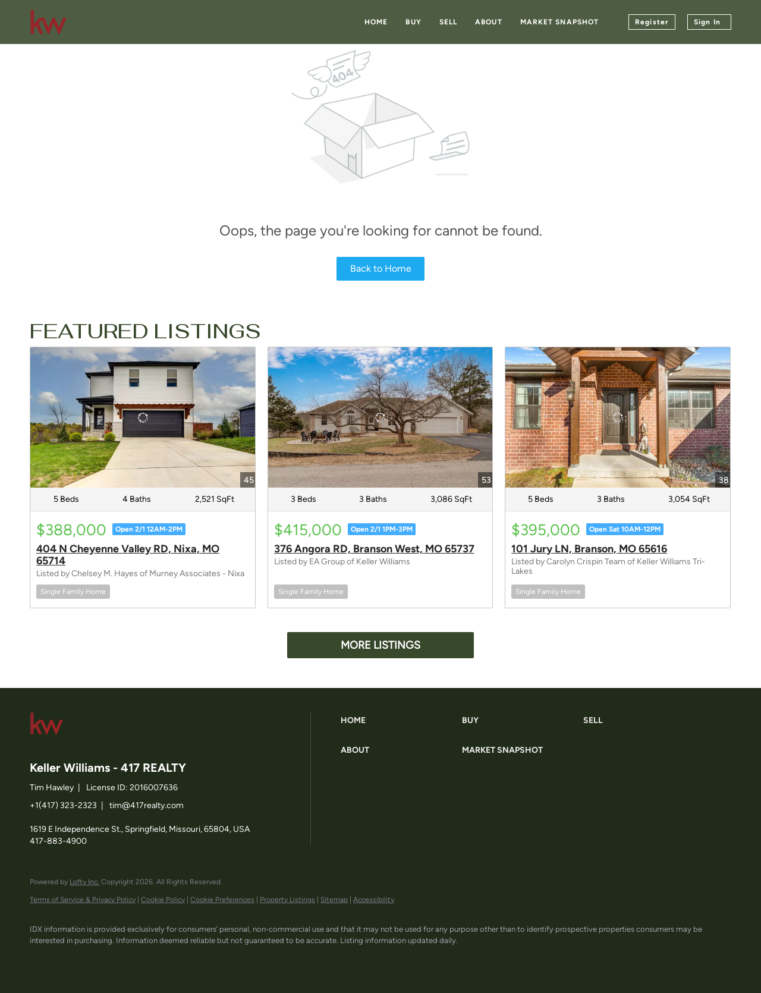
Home (376, 22)
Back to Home (380, 268)
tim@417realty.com (146, 805)
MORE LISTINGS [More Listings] (380, 645)
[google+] (182, 961)
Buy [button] (413, 22)
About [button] (488, 22)
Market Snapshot (559, 22)
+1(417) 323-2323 (63, 805)
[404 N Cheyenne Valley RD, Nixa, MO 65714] (142, 417)
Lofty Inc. (84, 882)
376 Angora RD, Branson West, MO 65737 (374, 548)
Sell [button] (448, 22)
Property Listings (287, 899)
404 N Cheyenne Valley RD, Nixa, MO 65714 (127, 554)
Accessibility (373, 899)
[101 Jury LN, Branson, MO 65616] (617, 417)
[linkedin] (78, 961)
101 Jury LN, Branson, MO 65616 (589, 548)
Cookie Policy (163, 899)
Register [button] (652, 22)
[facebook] (44, 961)
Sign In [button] (707, 22)
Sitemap (334, 899)
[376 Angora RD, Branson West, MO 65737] (380, 417)
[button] (398, 721)
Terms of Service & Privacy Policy (83, 899)
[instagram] (147, 961)
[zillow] (113, 961)
